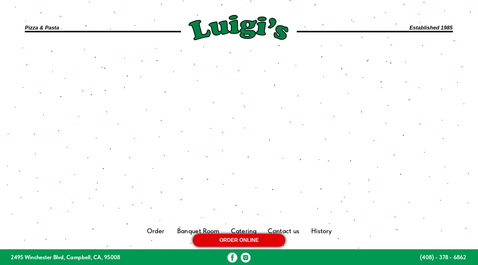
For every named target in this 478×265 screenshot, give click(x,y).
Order (155, 231)
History (321, 231)
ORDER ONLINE (239, 240)
